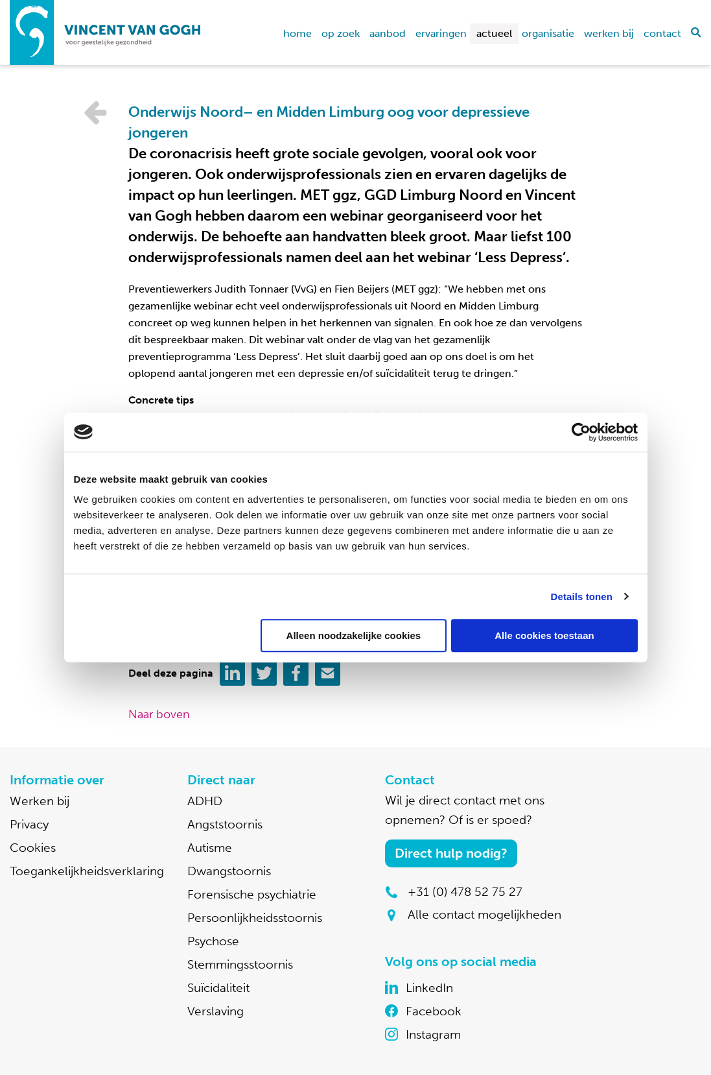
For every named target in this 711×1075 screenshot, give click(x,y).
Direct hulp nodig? (451, 853)
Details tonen (581, 596)
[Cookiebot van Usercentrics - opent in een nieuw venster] (581, 432)
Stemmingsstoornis (240, 964)
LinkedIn (429, 987)
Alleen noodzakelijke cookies (353, 635)
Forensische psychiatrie (251, 894)
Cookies (33, 847)
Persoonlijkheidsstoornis (254, 917)
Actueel (494, 33)
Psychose (213, 941)
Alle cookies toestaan (544, 635)
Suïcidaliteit (218, 987)
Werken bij (609, 33)
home (297, 33)
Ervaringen (441, 33)
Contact (662, 33)
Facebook (433, 1011)
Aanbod (387, 33)
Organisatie (548, 33)
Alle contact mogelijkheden (484, 914)
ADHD (204, 800)
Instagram (433, 1034)
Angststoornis (224, 824)
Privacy (29, 824)
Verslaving (215, 1011)
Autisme (209, 847)
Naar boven (159, 714)
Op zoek (340, 33)
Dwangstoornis (229, 871)
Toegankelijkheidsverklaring (87, 871)
